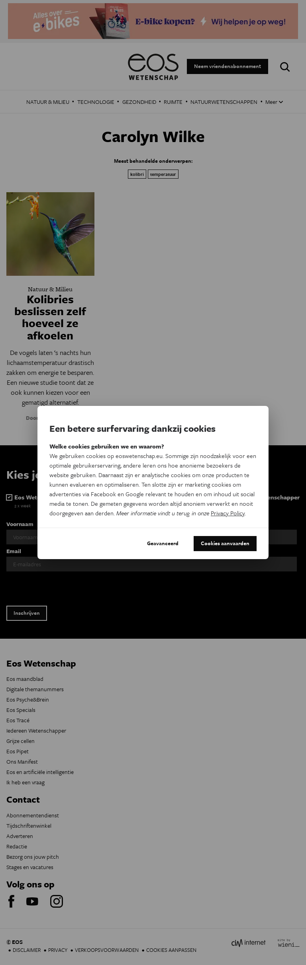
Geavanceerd (162, 543)
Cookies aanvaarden (225, 543)
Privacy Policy (228, 513)
